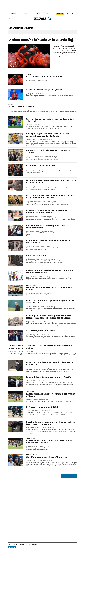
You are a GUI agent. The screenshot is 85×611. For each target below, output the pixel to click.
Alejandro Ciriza (30, 460)
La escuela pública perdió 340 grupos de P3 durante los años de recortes (47, 212)
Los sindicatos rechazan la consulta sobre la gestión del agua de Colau (51, 182)
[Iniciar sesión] (71, 14)
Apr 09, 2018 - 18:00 (68, 45)
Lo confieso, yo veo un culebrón (40, 331)
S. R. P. (27, 380)
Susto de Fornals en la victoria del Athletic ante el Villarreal (50, 120)
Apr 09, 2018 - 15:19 (46, 460)
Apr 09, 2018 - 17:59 (23, 110)
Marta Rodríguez (30, 293)
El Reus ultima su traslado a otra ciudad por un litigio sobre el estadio (49, 442)
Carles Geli (29, 246)
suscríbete (60, 14)
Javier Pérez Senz (31, 169)
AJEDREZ (10, 104)
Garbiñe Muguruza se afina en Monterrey (46, 457)
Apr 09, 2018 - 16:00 (41, 380)
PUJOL (62, 32)
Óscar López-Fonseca (32, 428)
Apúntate (12, 547)
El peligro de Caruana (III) (21, 107)
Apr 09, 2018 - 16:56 (49, 306)
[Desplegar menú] (10, 18)
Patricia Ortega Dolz (32, 410)
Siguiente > (69, 476)
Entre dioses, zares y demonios (40, 165)
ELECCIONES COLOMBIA (44, 32)
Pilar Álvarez (30, 368)
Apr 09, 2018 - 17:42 (46, 139)
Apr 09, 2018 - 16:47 (41, 321)
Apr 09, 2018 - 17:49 (39, 124)
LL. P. (27, 186)
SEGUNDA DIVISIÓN (30, 438)
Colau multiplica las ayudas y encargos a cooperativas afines (45, 227)
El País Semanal (57, 45)
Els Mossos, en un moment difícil (42, 407)
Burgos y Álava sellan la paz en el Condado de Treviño (48, 152)
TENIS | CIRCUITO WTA (31, 455)
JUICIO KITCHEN (55, 32)
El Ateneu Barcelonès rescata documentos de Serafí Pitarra (48, 242)
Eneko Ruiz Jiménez (31, 334)
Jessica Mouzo (30, 216)
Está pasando (14, 32)
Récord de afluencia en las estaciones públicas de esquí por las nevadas (50, 272)
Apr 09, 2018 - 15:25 (48, 428)
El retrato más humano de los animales (45, 77)
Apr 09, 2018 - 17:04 (46, 293)
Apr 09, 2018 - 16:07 (44, 368)
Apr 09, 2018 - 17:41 (51, 156)
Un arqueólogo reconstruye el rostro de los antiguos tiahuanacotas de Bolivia (47, 135)
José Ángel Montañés (32, 259)
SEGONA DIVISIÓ (30, 391)
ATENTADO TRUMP (24, 32)
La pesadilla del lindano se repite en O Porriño (48, 377)
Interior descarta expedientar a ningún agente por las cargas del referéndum (51, 423)
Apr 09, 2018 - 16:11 (27, 351)
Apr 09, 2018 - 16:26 (43, 334)
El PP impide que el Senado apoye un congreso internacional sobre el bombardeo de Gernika (48, 317)
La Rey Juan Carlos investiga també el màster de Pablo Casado (49, 364)
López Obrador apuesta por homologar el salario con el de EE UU (50, 302)
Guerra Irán (33, 32)
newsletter (12, 541)
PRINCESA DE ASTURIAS (71, 32)
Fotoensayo (29, 74)
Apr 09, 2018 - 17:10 (47, 169)
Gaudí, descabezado (36, 256)
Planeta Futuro (12, 351)
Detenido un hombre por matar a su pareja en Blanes (49, 289)
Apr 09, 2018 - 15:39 (45, 399)
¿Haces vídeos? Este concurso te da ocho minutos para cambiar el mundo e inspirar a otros (40, 347)
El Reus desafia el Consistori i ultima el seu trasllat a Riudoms (50, 395)
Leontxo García (12, 110)
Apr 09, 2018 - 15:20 (45, 446)
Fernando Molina (31, 139)
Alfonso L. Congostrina (32, 201)
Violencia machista (31, 285)
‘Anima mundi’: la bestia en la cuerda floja (41, 40)
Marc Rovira (29, 399)
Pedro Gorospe (30, 156)
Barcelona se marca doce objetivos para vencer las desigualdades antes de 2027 (50, 197)
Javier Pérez (29, 124)
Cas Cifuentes (30, 360)
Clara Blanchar (30, 231)
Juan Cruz (29, 93)
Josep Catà (29, 276)
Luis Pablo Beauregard (32, 306)
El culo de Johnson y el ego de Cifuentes (44, 90)
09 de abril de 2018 (21, 27)
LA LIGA (28, 116)
